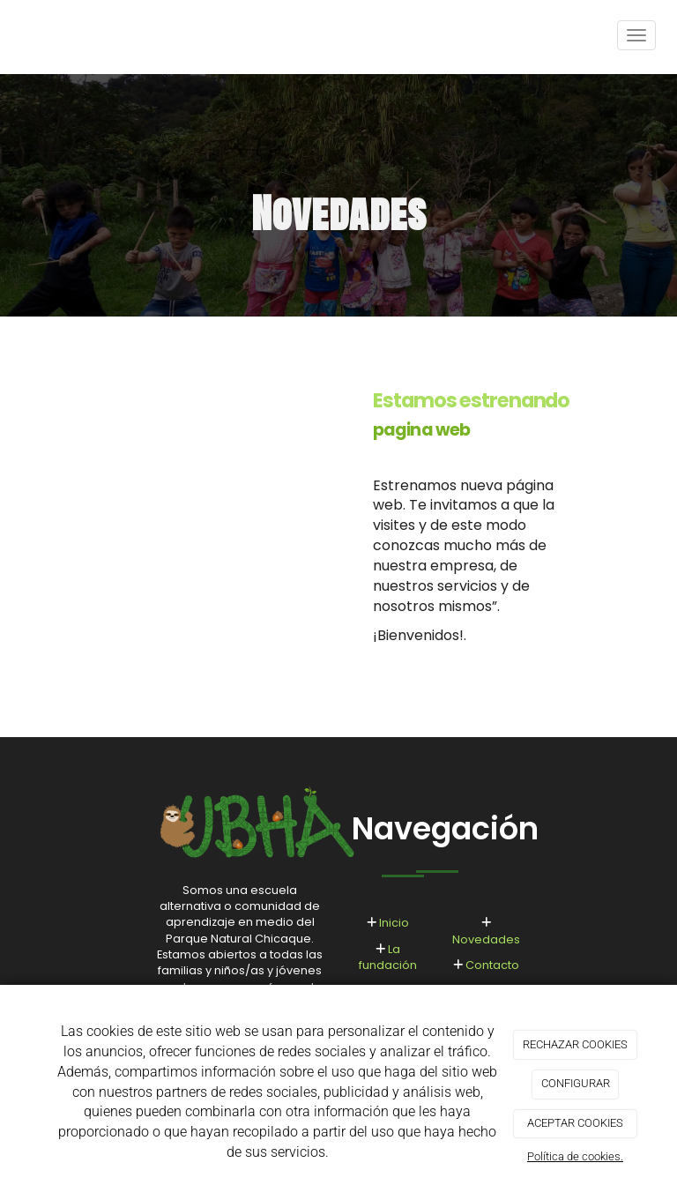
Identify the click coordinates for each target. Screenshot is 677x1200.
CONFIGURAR (575, 1083)
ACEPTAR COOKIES (575, 1122)
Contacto (492, 965)
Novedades (486, 939)
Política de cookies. (575, 1156)
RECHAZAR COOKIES (575, 1044)
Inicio (394, 922)
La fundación (388, 957)
